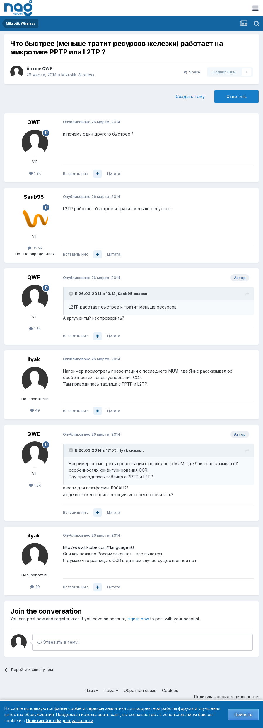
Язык (91, 690)
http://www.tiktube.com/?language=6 (98, 547)
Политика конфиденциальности (226, 696)
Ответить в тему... (58, 642)
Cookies (170, 690)
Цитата (113, 173)
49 (35, 410)
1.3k (35, 173)
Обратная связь (140, 690)
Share (192, 72)
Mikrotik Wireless (77, 74)
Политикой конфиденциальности (59, 720)
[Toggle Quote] (71, 293)
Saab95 (34, 197)
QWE (47, 68)
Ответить (236, 96)
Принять (243, 714)
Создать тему (190, 96)
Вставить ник (75, 173)
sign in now (138, 618)
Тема (111, 690)
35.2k (35, 248)
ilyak (34, 359)
